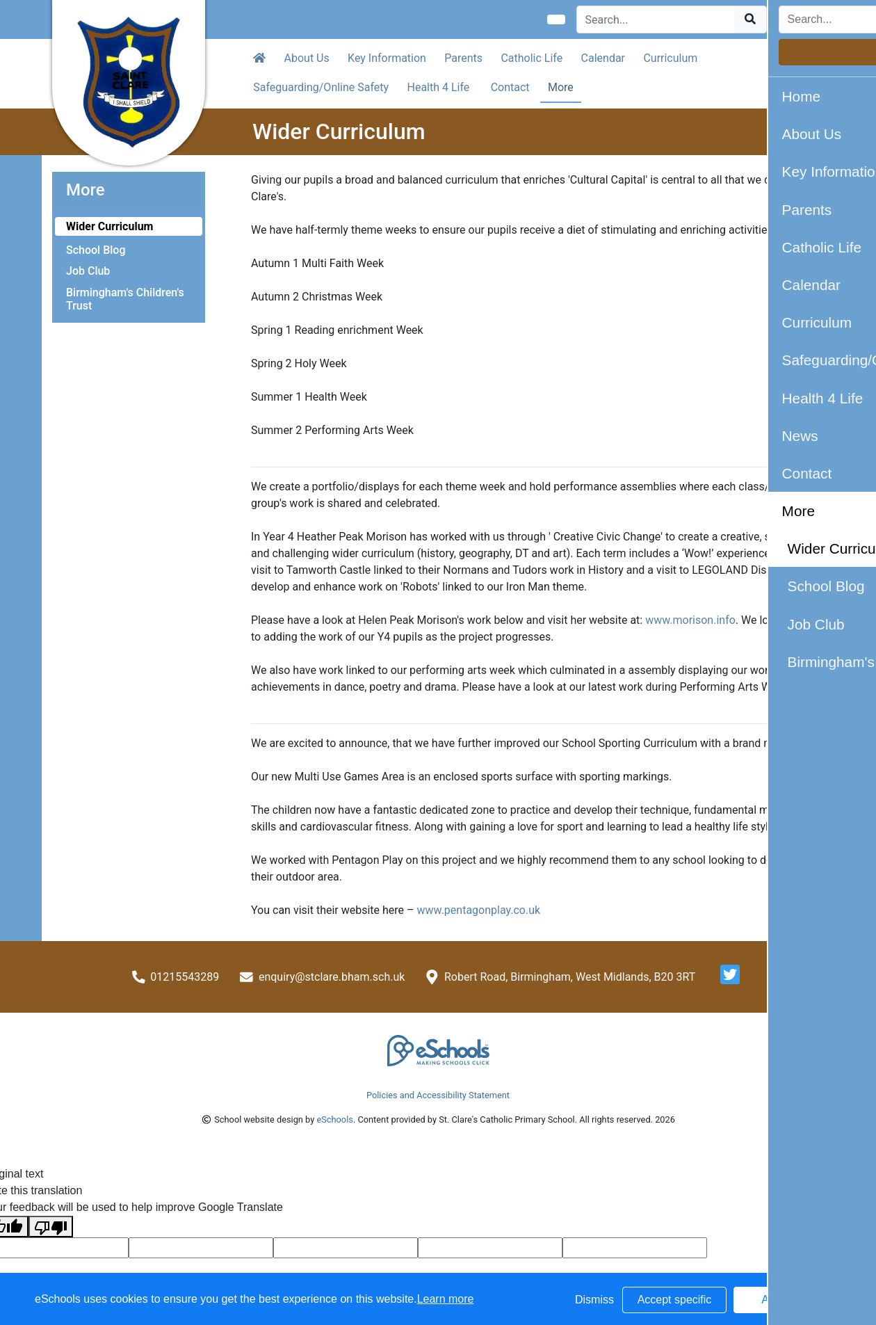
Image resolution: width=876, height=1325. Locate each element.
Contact (510, 87)
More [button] (561, 87)
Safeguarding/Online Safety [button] (321, 87)
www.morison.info (690, 620)
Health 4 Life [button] (438, 87)
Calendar (603, 58)
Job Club (88, 271)
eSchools (334, 1119)
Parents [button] (463, 58)
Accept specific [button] (675, 1300)
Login (800, 19)
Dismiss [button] (594, 1300)
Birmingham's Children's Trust (125, 299)
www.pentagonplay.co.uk (479, 910)
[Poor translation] (51, 1226)
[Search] (656, 19)
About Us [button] (307, 58)
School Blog (95, 250)
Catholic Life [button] (531, 58)
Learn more (445, 1299)
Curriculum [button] (670, 58)
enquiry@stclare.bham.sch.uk (332, 976)
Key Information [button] (387, 58)
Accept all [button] (785, 1300)
